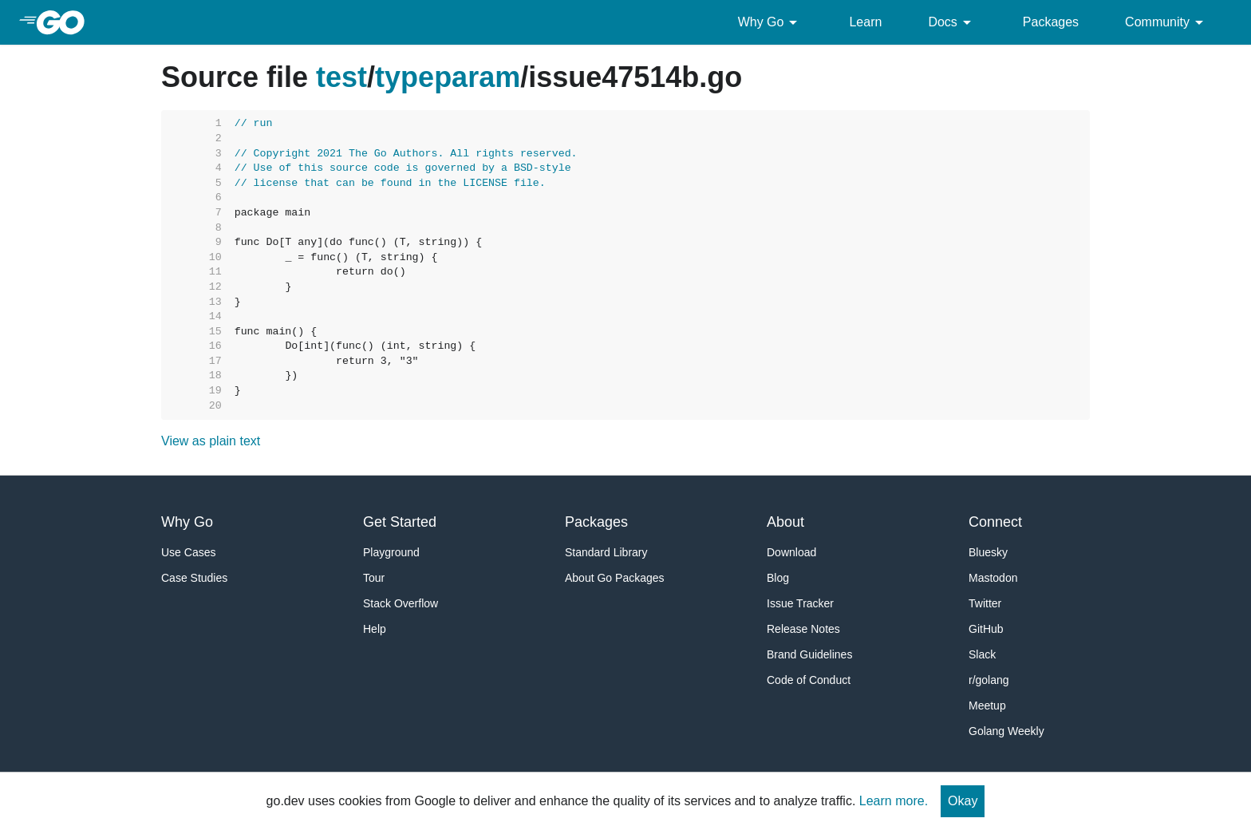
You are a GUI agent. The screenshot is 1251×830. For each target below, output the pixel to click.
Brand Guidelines (809, 654)
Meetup (987, 705)
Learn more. (893, 801)
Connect (995, 522)
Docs (952, 22)
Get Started (399, 522)
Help (374, 628)
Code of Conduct (808, 680)
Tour (374, 577)
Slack (982, 654)
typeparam (447, 77)
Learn (865, 22)
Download (791, 552)
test (341, 77)
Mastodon (993, 577)
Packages (1051, 22)
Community (1167, 22)
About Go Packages (615, 577)
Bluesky (988, 552)
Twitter (985, 603)
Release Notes (803, 628)
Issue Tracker (800, 603)
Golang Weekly (1006, 731)
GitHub (986, 628)
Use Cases (188, 552)
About (785, 522)
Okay (962, 801)
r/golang (989, 680)
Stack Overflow (400, 603)
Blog (778, 577)
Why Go (770, 22)
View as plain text (210, 441)
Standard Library (606, 552)
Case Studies (194, 577)
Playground (391, 552)
